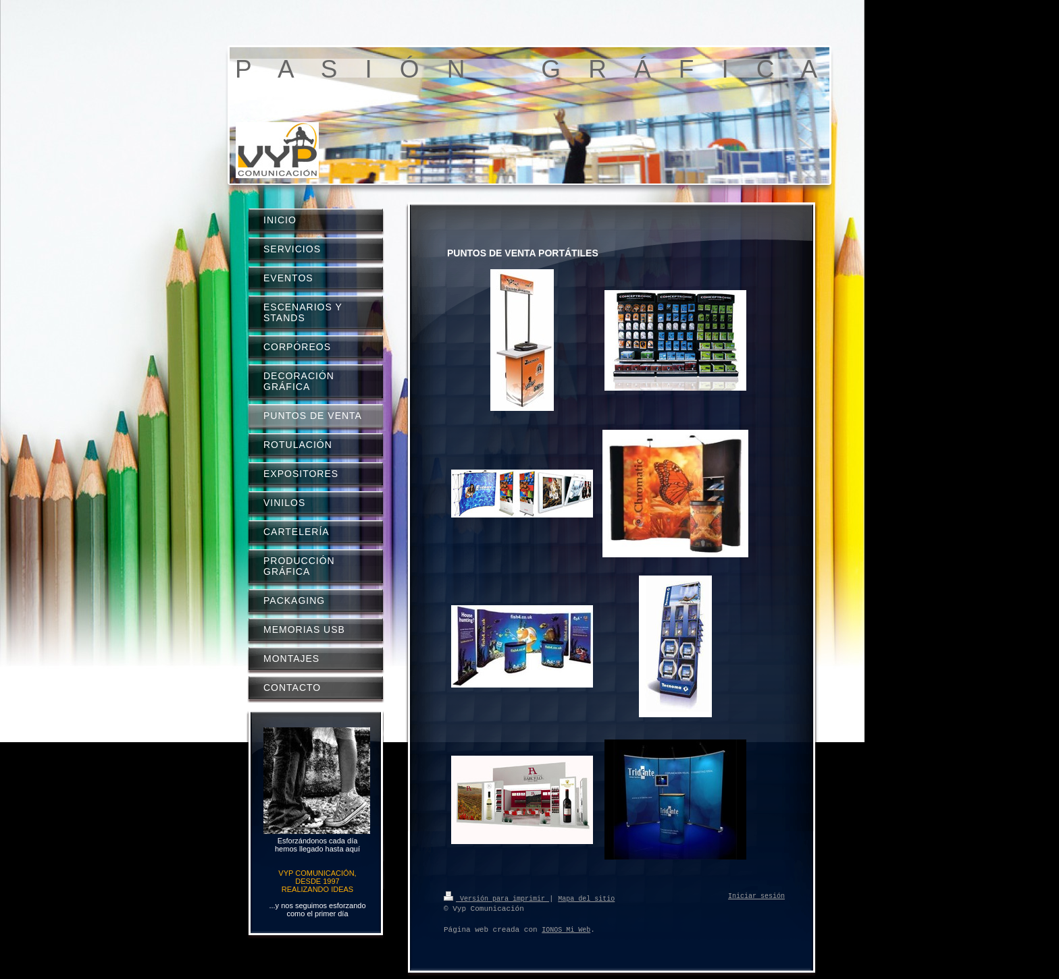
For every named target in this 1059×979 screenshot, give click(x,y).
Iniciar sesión (756, 896)
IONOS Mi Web (566, 929)
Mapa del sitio (586, 898)
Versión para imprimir (496, 898)
